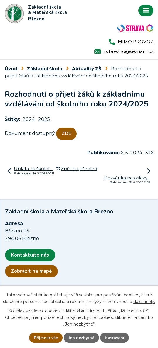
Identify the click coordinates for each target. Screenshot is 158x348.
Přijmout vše (46, 338)
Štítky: (12, 119)
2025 (44, 119)
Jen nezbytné (81, 338)
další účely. (144, 301)
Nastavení (114, 338)
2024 (29, 119)
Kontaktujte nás (30, 255)
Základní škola (44, 68)
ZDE (66, 133)
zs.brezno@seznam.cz (128, 51)
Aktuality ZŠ (86, 68)
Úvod (11, 68)
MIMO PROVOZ (135, 41)
